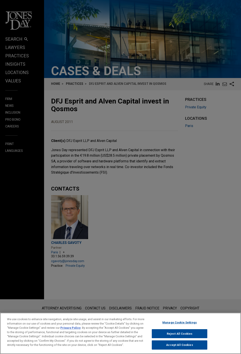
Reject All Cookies (179, 336)
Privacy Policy (70, 330)
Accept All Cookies (179, 347)
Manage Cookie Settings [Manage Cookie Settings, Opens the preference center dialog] (179, 325)
